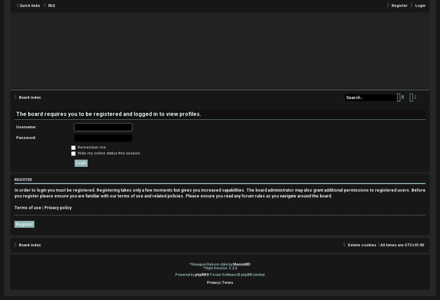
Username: (26, 127)
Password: (26, 138)
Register (24, 224)
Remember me (88, 147)
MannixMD (242, 264)
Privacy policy (58, 207)
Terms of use (27, 207)
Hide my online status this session (105, 153)
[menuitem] (48, 6)
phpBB (200, 275)
